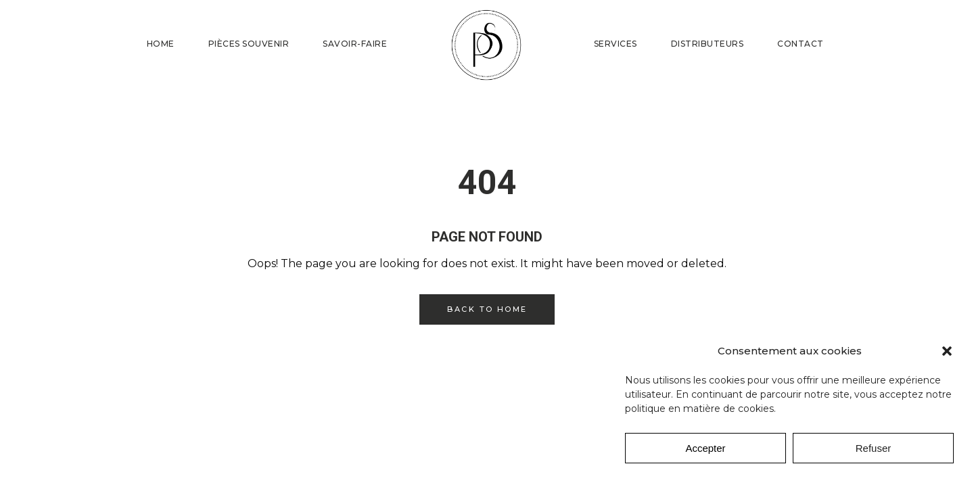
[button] (947, 351)
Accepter (705, 448)
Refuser (873, 448)
